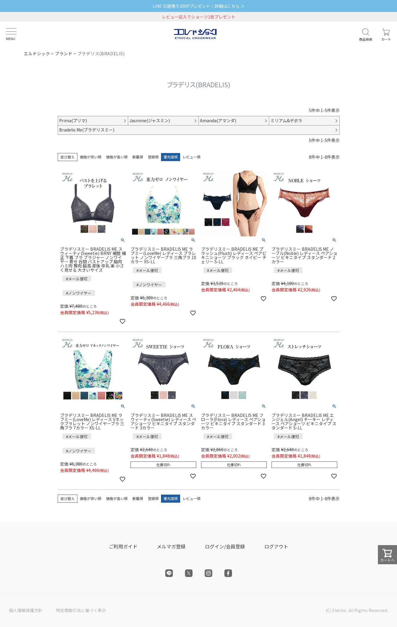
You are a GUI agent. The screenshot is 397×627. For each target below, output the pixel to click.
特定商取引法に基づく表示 (81, 610)
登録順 (153, 156)
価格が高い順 (117, 156)
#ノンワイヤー (78, 293)
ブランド (64, 53)
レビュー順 (191, 156)
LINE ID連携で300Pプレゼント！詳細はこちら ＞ (199, 6)
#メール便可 (77, 279)
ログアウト (276, 546)
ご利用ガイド (123, 546)
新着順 (137, 156)
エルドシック (37, 53)
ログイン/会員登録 (225, 546)
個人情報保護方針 (25, 610)
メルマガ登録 (171, 546)
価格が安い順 (90, 156)
